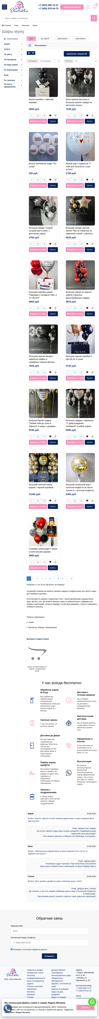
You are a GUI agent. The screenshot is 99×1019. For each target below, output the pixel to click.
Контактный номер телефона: (23, 938)
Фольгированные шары (61, 975)
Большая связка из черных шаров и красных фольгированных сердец (79, 295)
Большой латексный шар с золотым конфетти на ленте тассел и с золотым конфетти (80, 488)
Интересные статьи (35, 973)
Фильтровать (41, 45)
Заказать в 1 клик (38, 121)
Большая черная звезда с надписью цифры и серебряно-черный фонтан (42, 359)
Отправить (49, 956)
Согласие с (29, 949)
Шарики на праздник (59, 989)
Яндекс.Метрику (23, 1012)
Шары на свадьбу (58, 997)
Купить (53, 121)
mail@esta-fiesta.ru (84, 998)
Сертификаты (57, 973)
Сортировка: (32, 61)
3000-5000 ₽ (81, 39)
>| (71, 579)
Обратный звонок (71, 7)
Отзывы (30, 997)
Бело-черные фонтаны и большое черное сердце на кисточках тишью (79, 102)
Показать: (68, 61)
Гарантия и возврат (35, 970)
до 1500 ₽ (45, 39)
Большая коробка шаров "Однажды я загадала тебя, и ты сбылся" (43, 295)
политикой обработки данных (35, 949)
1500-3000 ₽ (62, 39)
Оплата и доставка (35, 986)
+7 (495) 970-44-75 (48, 8)
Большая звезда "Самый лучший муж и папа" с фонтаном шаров (40, 231)
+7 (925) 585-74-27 (48, 5)
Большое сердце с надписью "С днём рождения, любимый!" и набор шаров (79, 423)
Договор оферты (58, 970)
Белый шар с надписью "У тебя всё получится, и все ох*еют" (78, 166)
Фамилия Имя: (17, 926)
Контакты (31, 992)
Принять (85, 1007)
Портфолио (32, 989)
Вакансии (31, 994)
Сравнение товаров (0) (77, 54)
